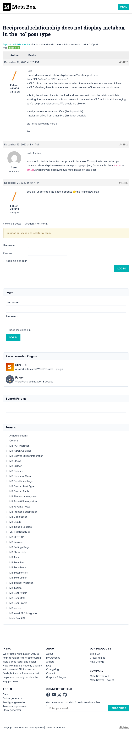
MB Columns (14, 471)
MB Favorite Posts (18, 506)
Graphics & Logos (56, 677)
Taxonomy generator (15, 706)
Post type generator (14, 702)
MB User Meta (15, 598)
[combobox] (66, 408)
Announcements (17, 435)
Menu (123, 6)
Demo (6, 694)
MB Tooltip (14, 587)
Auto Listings (97, 661)
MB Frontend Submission (21, 511)
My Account (53, 657)
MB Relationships (21, 44)
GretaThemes (97, 657)
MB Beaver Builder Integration (24, 455)
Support (7, 44)
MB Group (13, 521)
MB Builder (14, 465)
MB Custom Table (17, 491)
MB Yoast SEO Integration (22, 613)
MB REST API (15, 537)
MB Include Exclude (19, 526)
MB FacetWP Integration (21, 501)
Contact (50, 673)
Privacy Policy (37, 727)
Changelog (52, 669)
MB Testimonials (17, 572)
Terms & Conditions (55, 727)
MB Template (15, 562)
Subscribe (119, 708)
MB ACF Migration (18, 445)
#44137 (123, 62)
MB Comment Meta (18, 476)
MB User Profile (16, 602)
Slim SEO (95, 653)
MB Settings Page (18, 547)
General (12, 440)
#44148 (123, 182)
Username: (9, 245)
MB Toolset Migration (20, 582)
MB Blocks (13, 460)
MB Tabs (12, 557)
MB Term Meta (16, 567)
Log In (121, 268)
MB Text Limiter (16, 577)
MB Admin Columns (18, 450)
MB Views (13, 608)
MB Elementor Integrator (21, 496)
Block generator (12, 710)
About (49, 653)
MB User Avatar (16, 592)
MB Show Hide (16, 552)
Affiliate (50, 661)
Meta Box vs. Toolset (102, 679)
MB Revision (14, 542)
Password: (9, 253)
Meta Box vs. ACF (100, 676)
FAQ (48, 665)
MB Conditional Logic (19, 481)
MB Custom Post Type (20, 486)
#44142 (123, 144)
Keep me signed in (16, 260)
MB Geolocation (17, 516)
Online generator (12, 698)
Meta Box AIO (15, 618)
